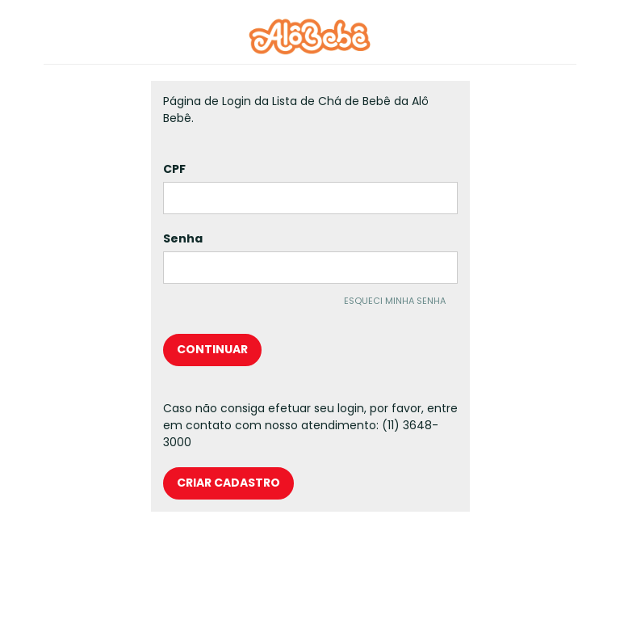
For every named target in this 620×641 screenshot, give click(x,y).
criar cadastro (228, 482)
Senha (183, 238)
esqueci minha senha (395, 299)
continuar (212, 349)
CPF (174, 169)
